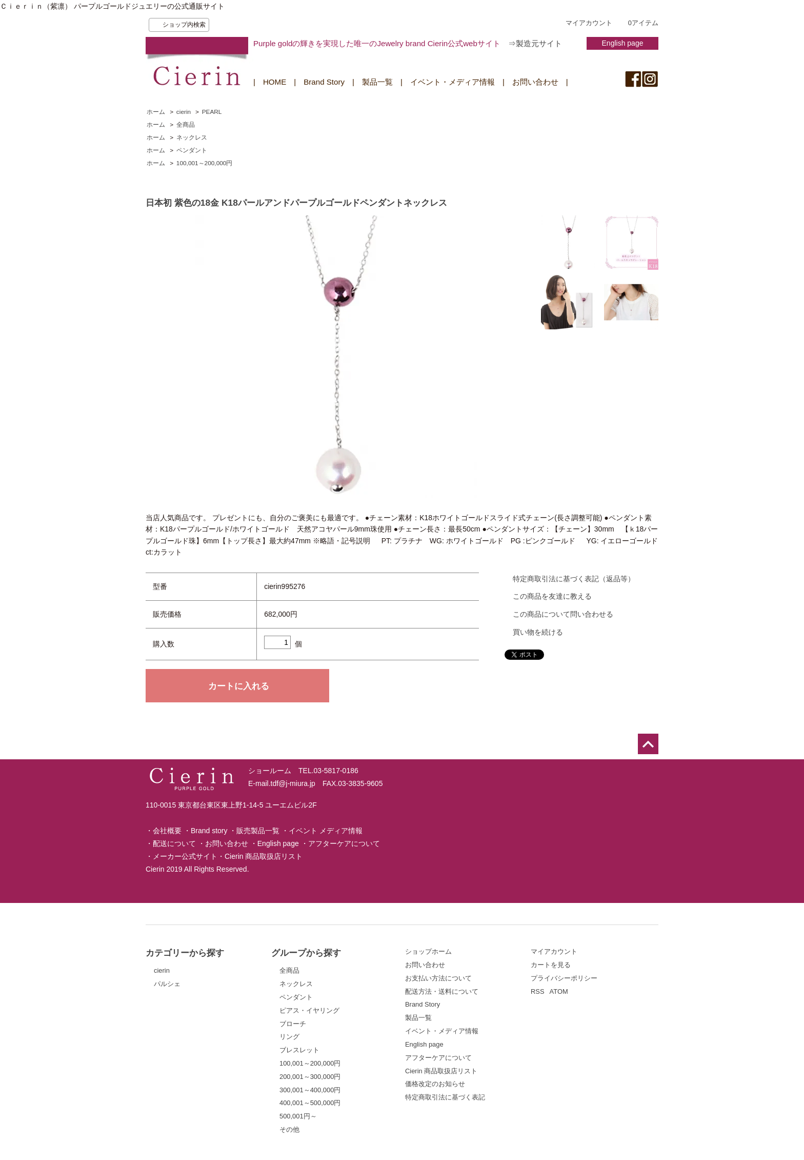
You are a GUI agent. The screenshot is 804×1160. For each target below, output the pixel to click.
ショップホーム (428, 951)
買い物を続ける (538, 632)
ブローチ (292, 1024)
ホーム (156, 111)
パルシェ (167, 984)
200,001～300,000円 (309, 1076)
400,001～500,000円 (309, 1103)
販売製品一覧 (257, 831)
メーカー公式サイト (185, 856)
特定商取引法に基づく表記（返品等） (574, 579)
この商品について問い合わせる (563, 614)
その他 (289, 1129)
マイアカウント (589, 23)
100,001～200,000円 (204, 163)
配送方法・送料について (441, 991)
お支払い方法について (438, 978)
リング (289, 1036)
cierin (183, 111)
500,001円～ (298, 1116)
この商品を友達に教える (552, 596)
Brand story (209, 831)
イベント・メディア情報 (452, 81)
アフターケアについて (344, 843)
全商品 (185, 124)
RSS (538, 991)
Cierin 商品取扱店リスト (264, 856)
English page (623, 43)
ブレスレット (299, 1050)
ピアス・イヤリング (309, 1010)
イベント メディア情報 (326, 831)
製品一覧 (377, 81)
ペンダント (191, 150)
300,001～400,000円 (309, 1090)
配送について (174, 843)
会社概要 (167, 831)
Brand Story (324, 81)
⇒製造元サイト (535, 43)
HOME (274, 81)
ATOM (559, 991)
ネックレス (191, 137)
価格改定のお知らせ (435, 1084)
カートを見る (551, 965)
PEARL (212, 111)
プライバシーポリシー (564, 978)
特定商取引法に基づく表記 (445, 1097)
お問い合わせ (535, 81)
